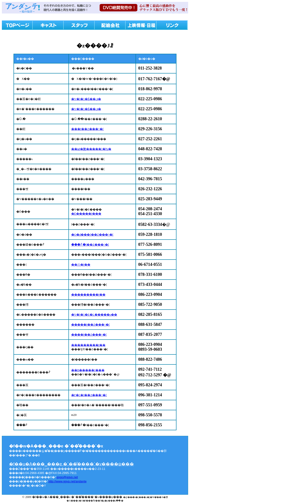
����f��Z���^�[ (89, 334)
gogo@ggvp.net (67, 477)
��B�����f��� (88, 370)
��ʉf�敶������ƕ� (91, 149)
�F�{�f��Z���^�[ (89, 395)
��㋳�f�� (80, 264)
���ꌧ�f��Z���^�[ (90, 244)
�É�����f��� (86, 213)
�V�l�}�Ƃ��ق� (86, 99)
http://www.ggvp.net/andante (67, 481)
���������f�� (88, 294)
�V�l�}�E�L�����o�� (94, 314)
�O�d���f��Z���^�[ (92, 234)
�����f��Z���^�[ (90, 324)
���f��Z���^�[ (87, 129)
